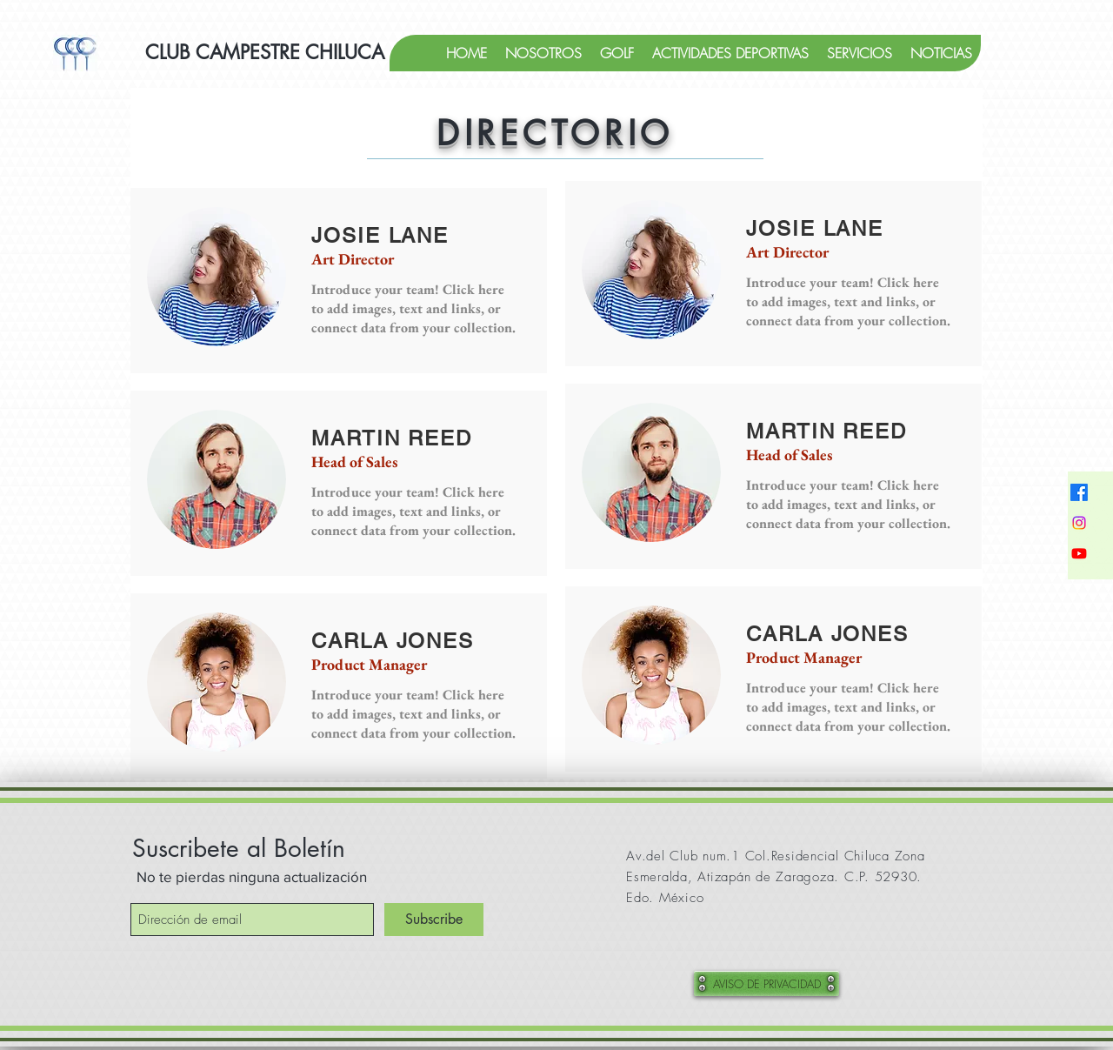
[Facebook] (1079, 492)
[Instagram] (1079, 523)
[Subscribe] (433, 919)
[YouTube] (1079, 553)
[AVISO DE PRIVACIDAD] (766, 983)
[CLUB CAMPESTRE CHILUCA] (264, 53)
